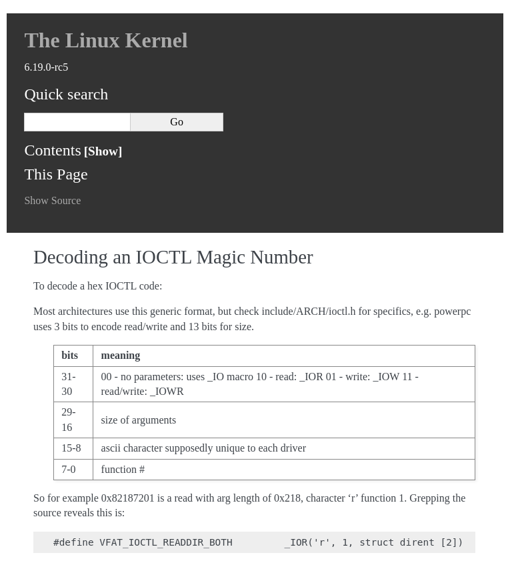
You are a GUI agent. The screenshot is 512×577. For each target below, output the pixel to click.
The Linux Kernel (105, 40)
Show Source (52, 200)
